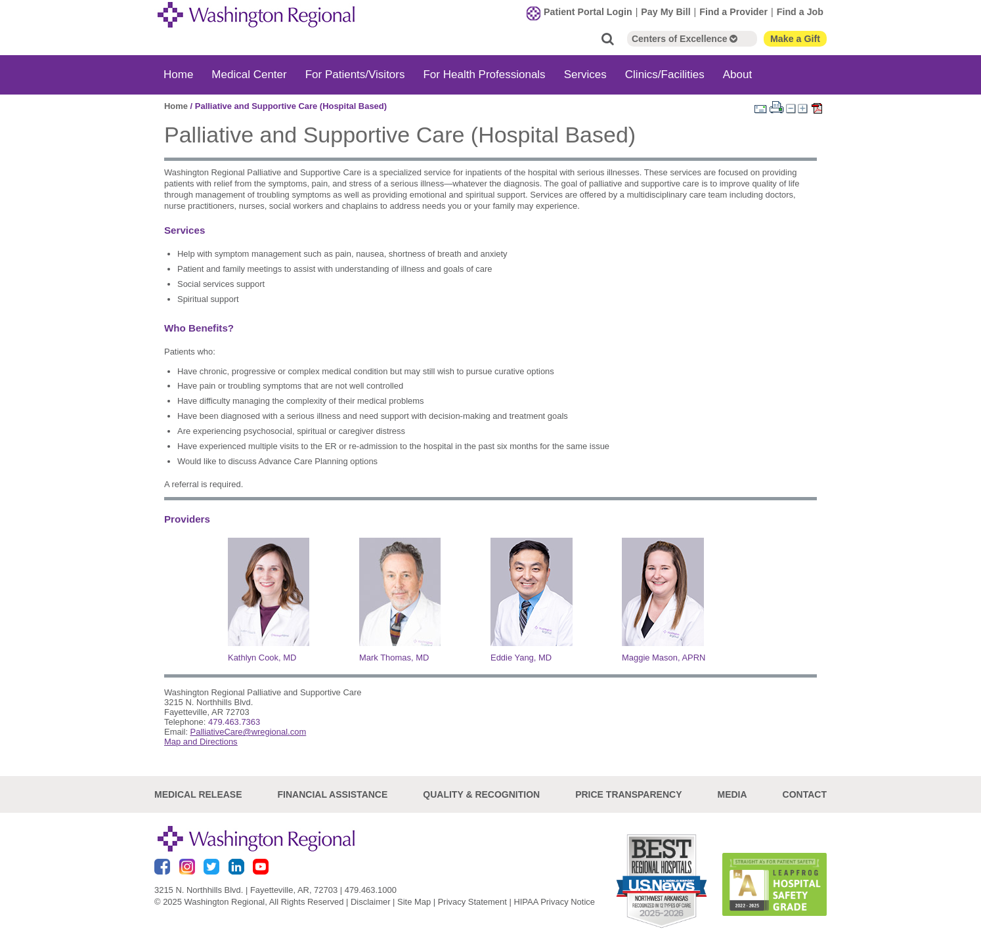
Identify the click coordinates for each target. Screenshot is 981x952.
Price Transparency (628, 794)
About (737, 74)
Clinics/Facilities (665, 74)
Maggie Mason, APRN (663, 657)
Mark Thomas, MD (394, 657)
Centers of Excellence (684, 38)
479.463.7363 (234, 722)
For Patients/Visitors (355, 74)
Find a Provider (733, 12)
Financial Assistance (333, 794)
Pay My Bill (665, 12)
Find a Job (800, 12)
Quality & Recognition (481, 794)
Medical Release (198, 794)
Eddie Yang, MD (521, 657)
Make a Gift (795, 38)
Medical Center (248, 74)
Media (732, 794)
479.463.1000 (371, 890)
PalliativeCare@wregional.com (248, 732)
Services (585, 74)
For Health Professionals (484, 74)
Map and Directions (201, 741)
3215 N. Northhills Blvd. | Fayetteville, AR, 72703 (246, 890)
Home (178, 74)
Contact (805, 794)
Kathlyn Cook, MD (262, 657)
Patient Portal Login (588, 12)
